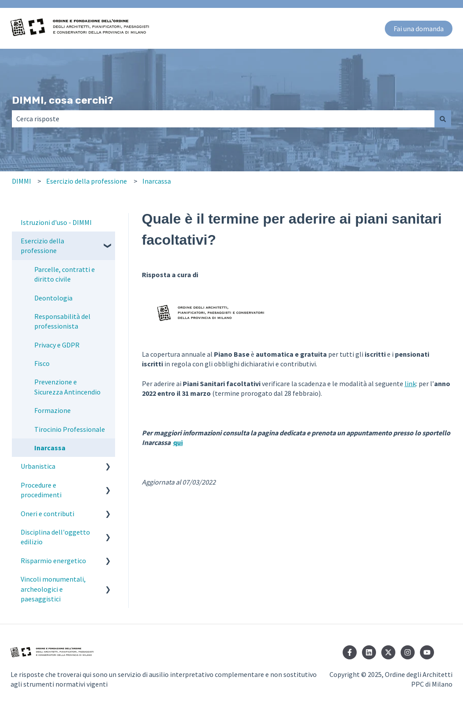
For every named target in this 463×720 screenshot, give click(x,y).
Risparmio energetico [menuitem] (53, 560)
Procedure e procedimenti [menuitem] (41, 490)
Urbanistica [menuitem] (38, 466)
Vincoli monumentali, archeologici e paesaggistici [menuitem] (53, 589)
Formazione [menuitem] (52, 410)
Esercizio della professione (86, 181)
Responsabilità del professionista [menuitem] (62, 321)
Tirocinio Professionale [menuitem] (69, 429)
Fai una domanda (419, 28)
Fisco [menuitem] (42, 363)
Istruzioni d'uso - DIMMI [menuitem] (56, 222)
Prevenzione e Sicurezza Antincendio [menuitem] (67, 386)
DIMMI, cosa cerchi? (62, 100)
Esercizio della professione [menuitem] (42, 245)
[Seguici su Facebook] (350, 652)
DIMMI (21, 181)
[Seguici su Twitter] (388, 652)
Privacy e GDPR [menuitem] (57, 344)
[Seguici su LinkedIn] (369, 652)
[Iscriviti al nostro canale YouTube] (427, 652)
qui (178, 442)
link (410, 383)
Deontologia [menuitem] (53, 297)
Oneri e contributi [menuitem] (47, 513)
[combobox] (223, 118)
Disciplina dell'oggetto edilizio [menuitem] (55, 537)
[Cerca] (442, 118)
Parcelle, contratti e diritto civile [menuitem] (64, 274)
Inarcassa (156, 181)
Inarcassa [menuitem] (49, 447)
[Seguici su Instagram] (408, 652)
